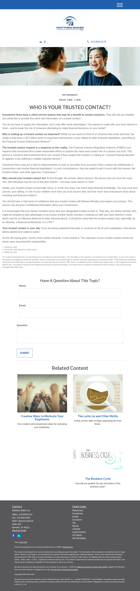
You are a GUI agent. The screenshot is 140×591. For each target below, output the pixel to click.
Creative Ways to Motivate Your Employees (42, 417)
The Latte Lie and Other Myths (98, 416)
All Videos (77, 535)
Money (75, 526)
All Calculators (79, 538)
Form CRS (23, 542)
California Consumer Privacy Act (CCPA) (92, 567)
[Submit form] (25, 353)
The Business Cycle (98, 478)
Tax (74, 523)
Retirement (77, 510)
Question (22, 325)
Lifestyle (76, 529)
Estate (75, 516)
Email (22, 305)
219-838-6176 (96, 41)
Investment (77, 513)
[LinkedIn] (41, 42)
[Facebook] (44, 42)
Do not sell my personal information (64, 569)
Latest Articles (79, 532)
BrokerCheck (68, 547)
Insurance (77, 519)
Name (22, 285)
